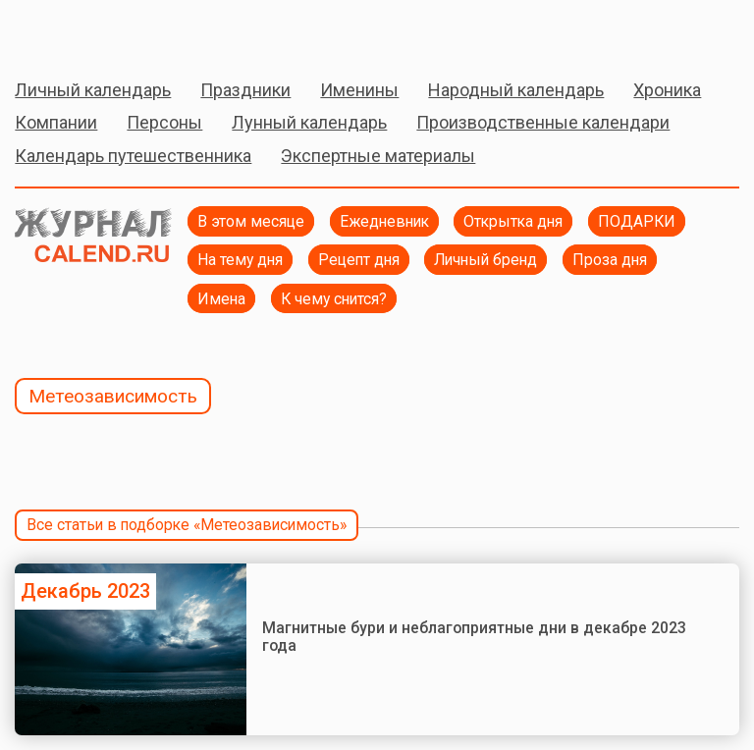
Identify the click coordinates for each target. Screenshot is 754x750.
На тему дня (240, 259)
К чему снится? (334, 299)
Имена (221, 299)
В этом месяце (250, 221)
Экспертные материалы (378, 155)
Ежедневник (384, 221)
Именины (359, 90)
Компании (56, 122)
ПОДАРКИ (636, 221)
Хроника (667, 90)
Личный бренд (485, 259)
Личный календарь (93, 90)
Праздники (245, 90)
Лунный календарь (309, 122)
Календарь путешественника (133, 155)
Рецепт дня (359, 259)
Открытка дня (513, 221)
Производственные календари (543, 122)
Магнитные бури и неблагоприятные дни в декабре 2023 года (474, 636)
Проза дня (609, 259)
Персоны (164, 122)
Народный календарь (516, 90)
